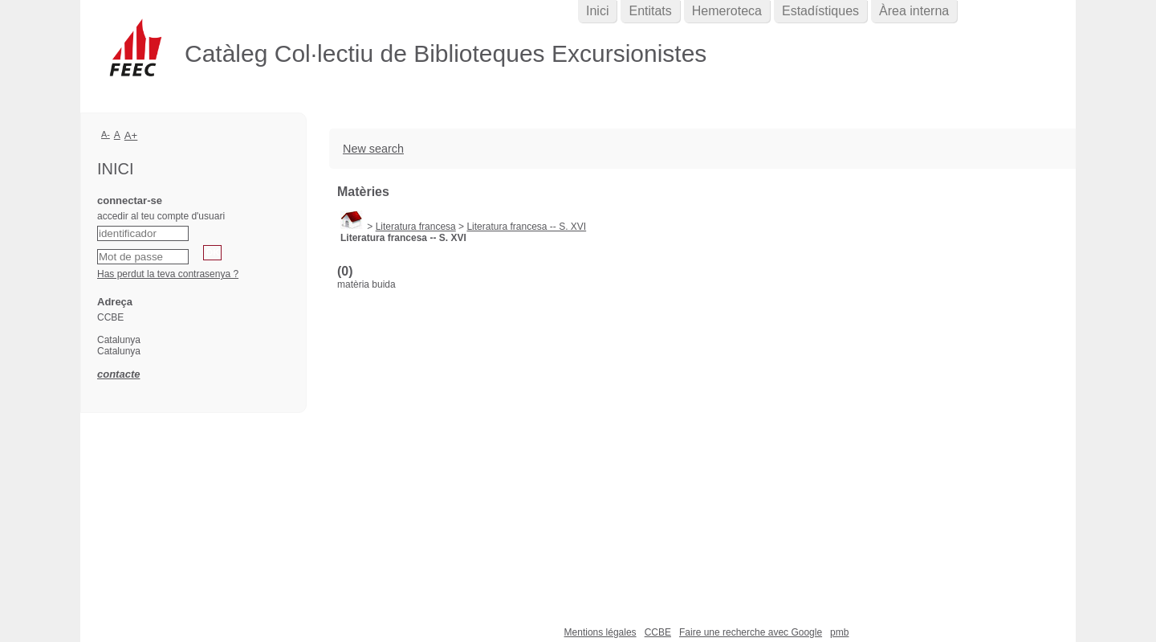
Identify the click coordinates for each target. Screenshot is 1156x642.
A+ (131, 135)
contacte (118, 374)
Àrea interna (914, 11)
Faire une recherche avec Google (750, 632)
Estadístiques (820, 11)
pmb (839, 632)
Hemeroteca (727, 11)
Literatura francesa (416, 226)
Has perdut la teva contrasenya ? (167, 274)
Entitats (650, 11)
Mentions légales (600, 632)
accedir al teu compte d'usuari (161, 216)
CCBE (658, 632)
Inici (597, 11)
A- (105, 134)
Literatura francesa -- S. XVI (526, 226)
